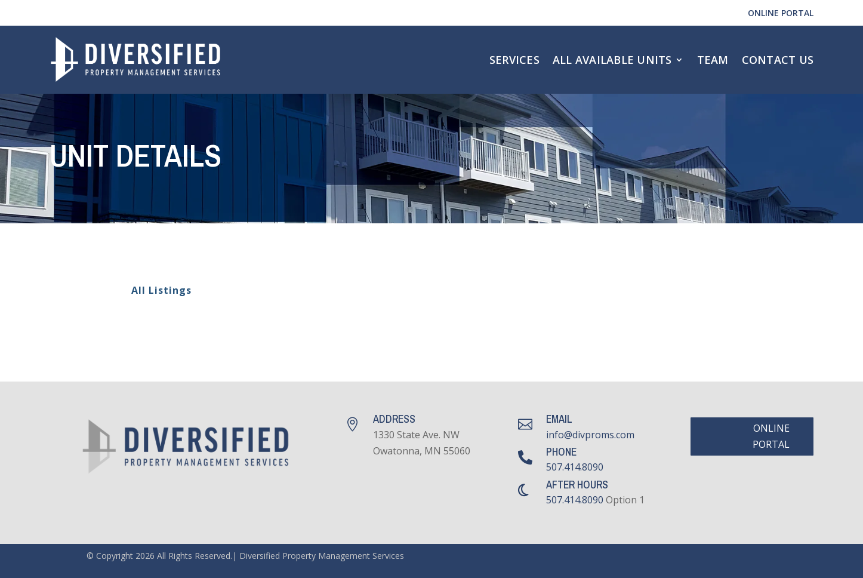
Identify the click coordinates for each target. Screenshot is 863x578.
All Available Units (612, 60)
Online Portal (780, 13)
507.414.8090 (574, 467)
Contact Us (778, 60)
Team (713, 60)
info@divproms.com (590, 434)
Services (514, 60)
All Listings (154, 291)
